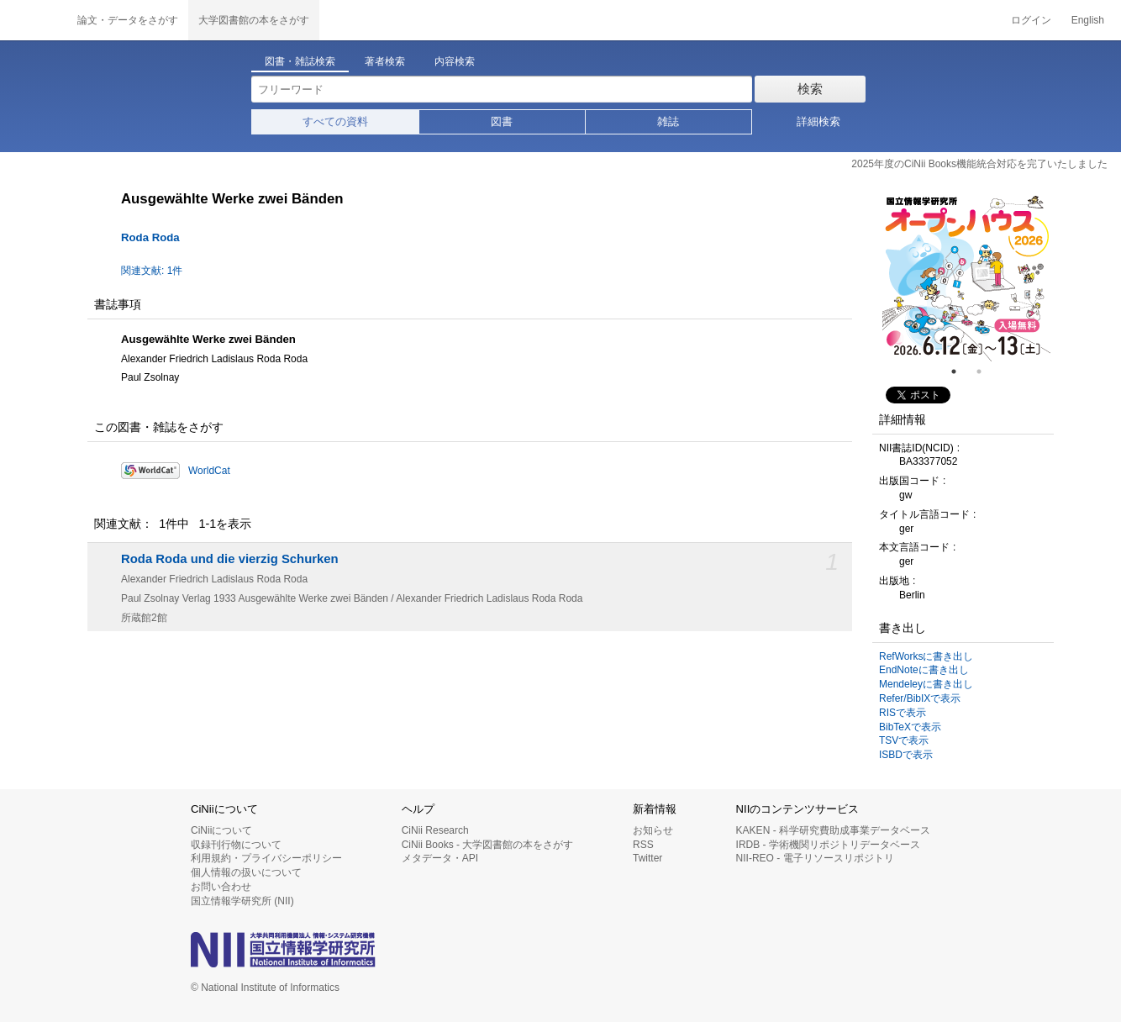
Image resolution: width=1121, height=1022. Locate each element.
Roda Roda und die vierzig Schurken (230, 559)
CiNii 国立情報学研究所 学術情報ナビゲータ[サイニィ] (33, 20)
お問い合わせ (221, 887)
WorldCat (209, 471)
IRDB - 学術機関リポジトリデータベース (828, 845)
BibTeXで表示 (910, 727)
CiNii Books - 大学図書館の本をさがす (488, 845)
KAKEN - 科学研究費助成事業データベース (833, 830)
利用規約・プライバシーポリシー (266, 858)
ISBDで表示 (906, 755)
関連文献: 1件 (151, 271)
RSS (643, 845)
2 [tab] (985, 371)
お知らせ (653, 830)
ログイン (1031, 20)
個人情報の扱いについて (246, 872)
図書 (502, 121)
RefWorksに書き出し (926, 656)
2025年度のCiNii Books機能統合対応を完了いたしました (979, 164)
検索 (810, 89)
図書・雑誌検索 (300, 61)
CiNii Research (435, 830)
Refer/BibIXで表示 (919, 698)
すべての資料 (335, 121)
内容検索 (454, 61)
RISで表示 (902, 713)
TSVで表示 (904, 740)
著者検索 (385, 61)
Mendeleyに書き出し (926, 684)
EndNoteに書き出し (924, 670)
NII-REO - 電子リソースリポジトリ (815, 858)
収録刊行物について (236, 845)
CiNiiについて (221, 830)
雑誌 (668, 121)
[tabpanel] (966, 277)
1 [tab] (960, 371)
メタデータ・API (440, 858)
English (1087, 20)
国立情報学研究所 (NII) (242, 901)
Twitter (647, 858)
